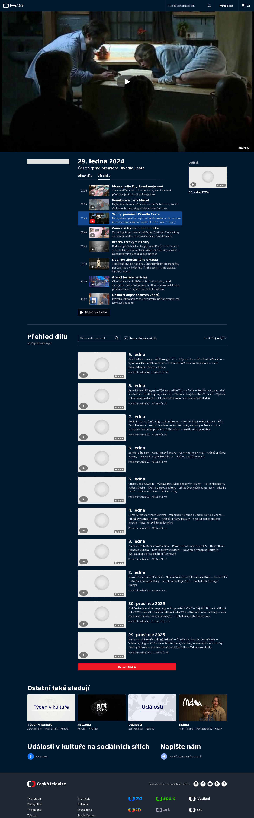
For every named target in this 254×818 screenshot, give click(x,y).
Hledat (208, 7)
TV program (34, 798)
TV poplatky (34, 809)
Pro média (84, 798)
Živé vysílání (34, 804)
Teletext (32, 815)
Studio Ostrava (87, 815)
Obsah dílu (85, 176)
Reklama (83, 804)
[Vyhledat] (116, 338)
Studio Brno (85, 809)
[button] (127, 81)
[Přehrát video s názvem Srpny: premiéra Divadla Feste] (127, 81)
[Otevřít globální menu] (246, 5)
